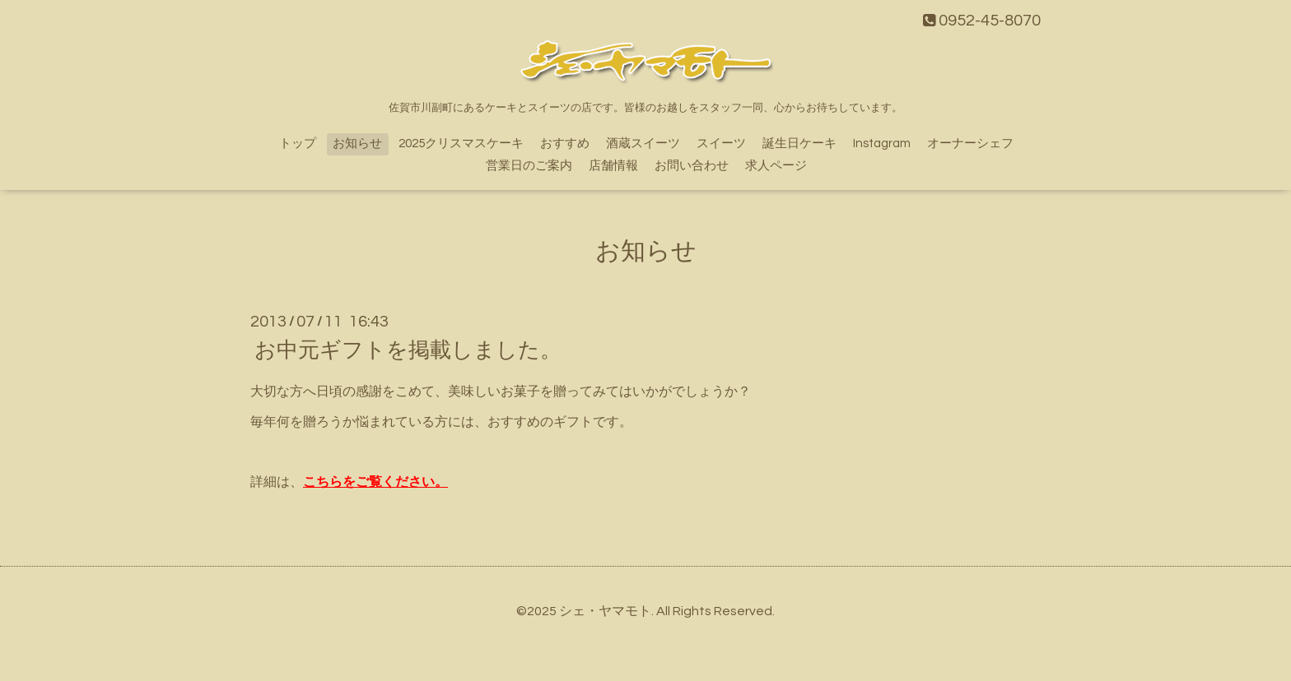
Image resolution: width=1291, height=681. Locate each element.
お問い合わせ (692, 166)
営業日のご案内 (529, 166)
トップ (297, 143)
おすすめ (565, 143)
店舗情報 (613, 166)
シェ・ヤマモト (605, 611)
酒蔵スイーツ (643, 143)
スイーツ (721, 143)
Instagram (882, 143)
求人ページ (776, 166)
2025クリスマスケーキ (461, 143)
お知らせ (357, 143)
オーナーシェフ (970, 143)
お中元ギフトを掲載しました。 (408, 350)
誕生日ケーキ (799, 143)
